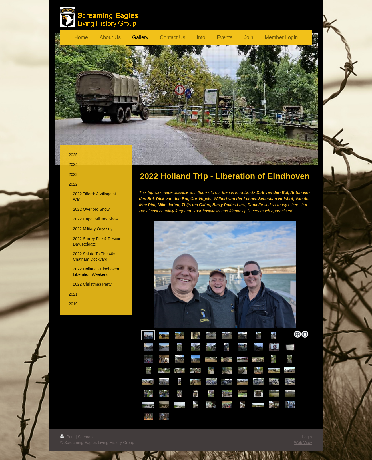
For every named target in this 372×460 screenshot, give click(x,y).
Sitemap (85, 437)
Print (68, 437)
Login (307, 437)
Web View (303, 442)
